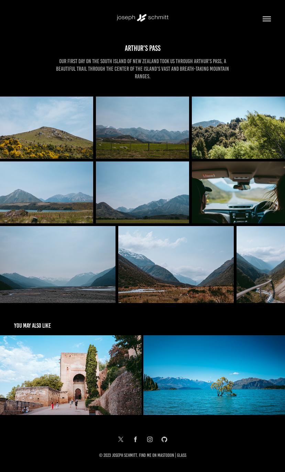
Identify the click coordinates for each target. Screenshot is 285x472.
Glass (181, 455)
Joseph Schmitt (124, 455)
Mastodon (165, 455)
